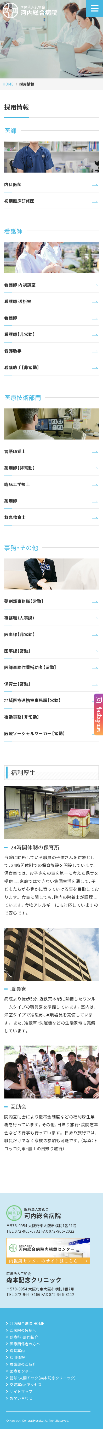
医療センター (21, 1371)
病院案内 (17, 1350)
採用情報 (17, 1357)
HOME (8, 84)
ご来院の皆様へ (23, 1330)
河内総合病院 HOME (27, 1323)
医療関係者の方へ (25, 1343)
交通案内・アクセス (26, 1384)
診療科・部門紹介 (24, 1337)
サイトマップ (21, 1391)
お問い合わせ (21, 1398)
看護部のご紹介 (23, 1364)
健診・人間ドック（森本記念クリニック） (43, 1377)
